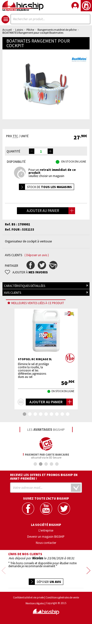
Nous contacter (46, 543)
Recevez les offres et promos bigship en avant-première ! (44, 476)
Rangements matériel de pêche (57, 29)
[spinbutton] (41, 151)
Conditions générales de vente (62, 597)
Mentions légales (35, 603)
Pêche (30, 29)
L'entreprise (46, 530)
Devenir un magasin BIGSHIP (46, 536)
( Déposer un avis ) (37, 255)
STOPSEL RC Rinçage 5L (35, 359)
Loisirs (19, 29)
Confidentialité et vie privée (28, 597)
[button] (50, 151)
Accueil (7, 29)
